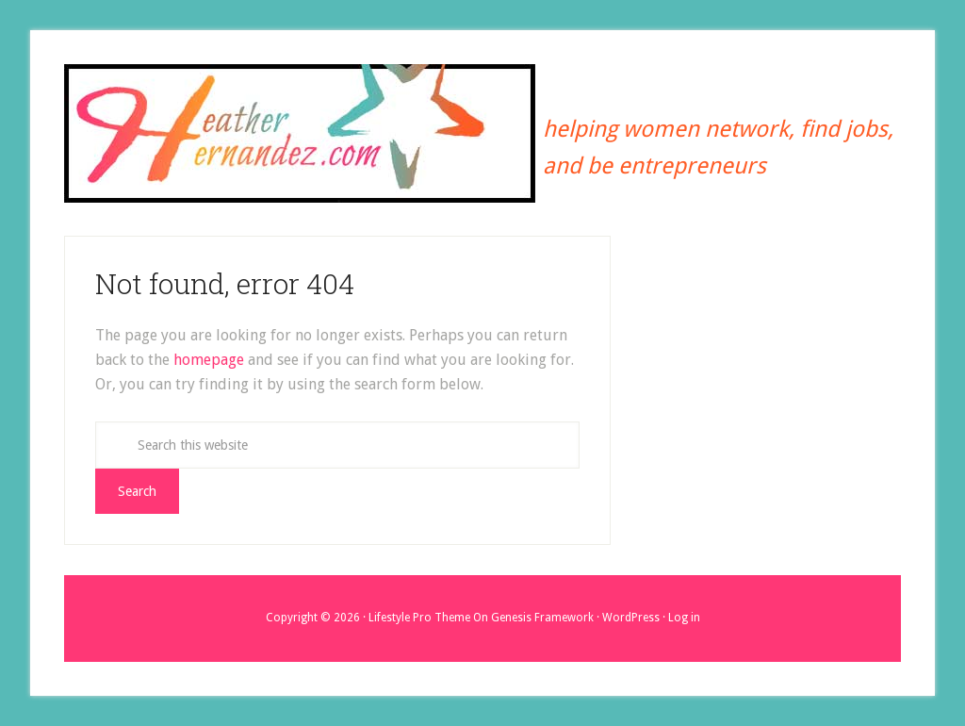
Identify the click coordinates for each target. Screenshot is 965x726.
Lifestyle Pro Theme (419, 617)
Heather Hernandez (299, 135)
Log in (684, 617)
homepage (208, 360)
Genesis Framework (542, 617)
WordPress (631, 617)
